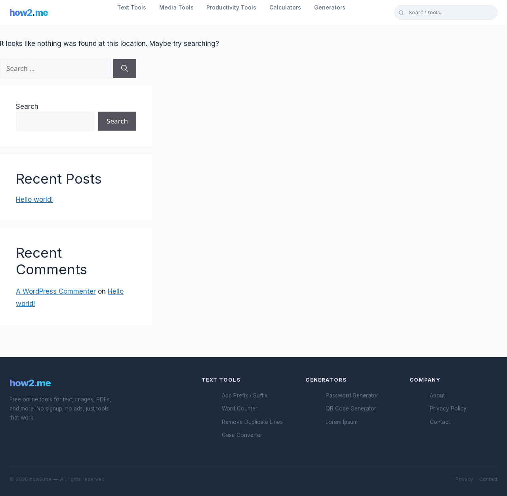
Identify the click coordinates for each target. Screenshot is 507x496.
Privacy (464, 479)
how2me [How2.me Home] (29, 12)
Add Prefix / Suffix (244, 395)
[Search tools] (446, 12)
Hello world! (34, 199)
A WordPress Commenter (56, 291)
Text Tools (131, 7)
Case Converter (242, 435)
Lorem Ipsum (342, 422)
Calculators (285, 7)
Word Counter (239, 408)
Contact (440, 422)
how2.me (30, 383)
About (437, 395)
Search (27, 106)
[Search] (124, 68)
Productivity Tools (231, 7)
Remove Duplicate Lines (252, 422)
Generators (329, 7)
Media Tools (176, 7)
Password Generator (352, 395)
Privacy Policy (448, 408)
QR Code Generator (351, 408)
